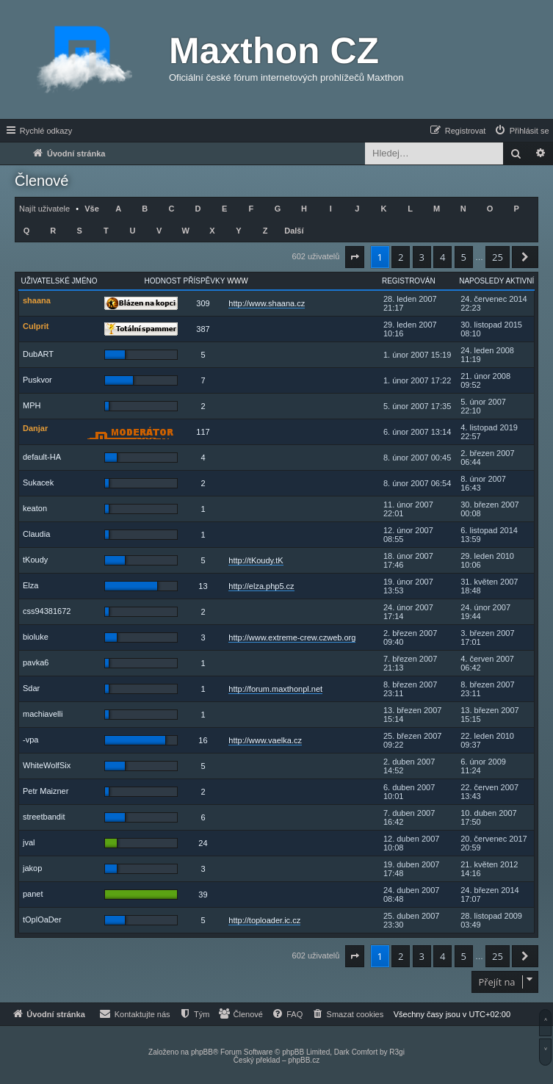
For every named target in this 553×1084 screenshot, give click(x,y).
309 (202, 303)
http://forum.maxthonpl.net (275, 688)
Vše (91, 208)
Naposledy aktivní (496, 281)
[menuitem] (521, 131)
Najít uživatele (44, 208)
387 (202, 329)
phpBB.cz (303, 1060)
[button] (354, 257)
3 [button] (421, 257)
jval (29, 842)
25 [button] (497, 257)
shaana (37, 300)
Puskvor (37, 379)
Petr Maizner (45, 791)
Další (293, 230)
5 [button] (463, 257)
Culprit (35, 326)
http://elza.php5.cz (261, 586)
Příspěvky (204, 281)
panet (33, 893)
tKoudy (35, 559)
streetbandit (44, 816)
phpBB (202, 1052)
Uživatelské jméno (59, 281)
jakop (32, 868)
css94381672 (47, 611)
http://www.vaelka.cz (265, 740)
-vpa (30, 739)
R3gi (397, 1052)
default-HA (42, 456)
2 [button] (400, 257)
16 (202, 740)
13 (202, 586)
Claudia (36, 534)
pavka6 (35, 662)
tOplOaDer (42, 919)
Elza (30, 585)
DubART (38, 354)
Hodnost (163, 281)
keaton (35, 508)
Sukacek (38, 482)
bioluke (35, 636)
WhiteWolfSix (47, 765)
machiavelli (42, 713)
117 (202, 431)
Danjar (35, 428)
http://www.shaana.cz (266, 303)
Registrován (408, 281)
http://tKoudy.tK (255, 560)
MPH (31, 405)
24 (202, 843)
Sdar (31, 688)
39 (202, 894)
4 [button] (442, 257)
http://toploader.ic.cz (264, 920)
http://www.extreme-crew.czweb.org (291, 637)
